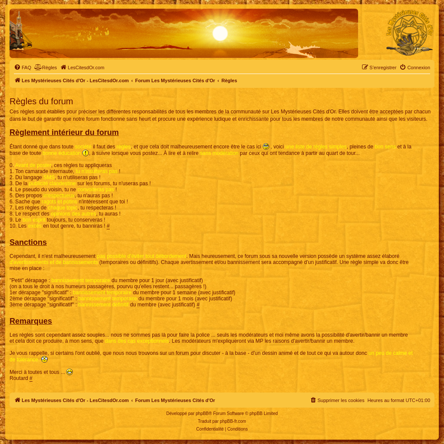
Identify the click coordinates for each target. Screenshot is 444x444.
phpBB (202, 413)
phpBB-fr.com (233, 421)
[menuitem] (22, 67)
